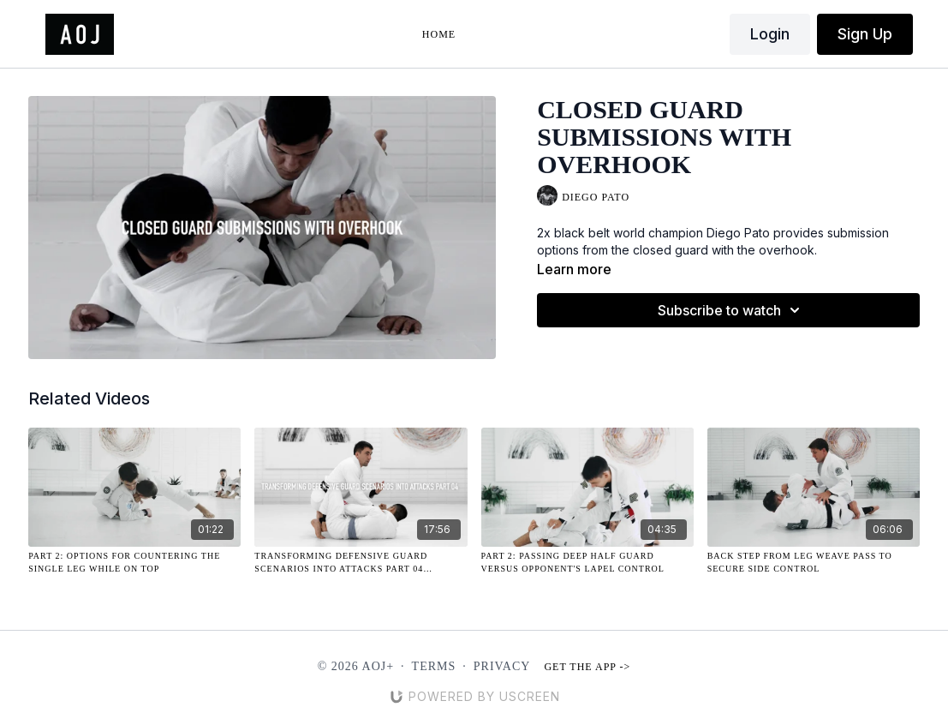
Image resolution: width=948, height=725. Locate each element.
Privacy (502, 666)
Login (770, 34)
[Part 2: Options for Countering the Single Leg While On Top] (134, 562)
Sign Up (865, 34)
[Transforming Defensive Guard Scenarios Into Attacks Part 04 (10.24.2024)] (360, 562)
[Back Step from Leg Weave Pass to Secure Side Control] (813, 562)
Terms (434, 666)
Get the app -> (587, 667)
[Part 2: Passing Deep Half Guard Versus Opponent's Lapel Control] (587, 562)
